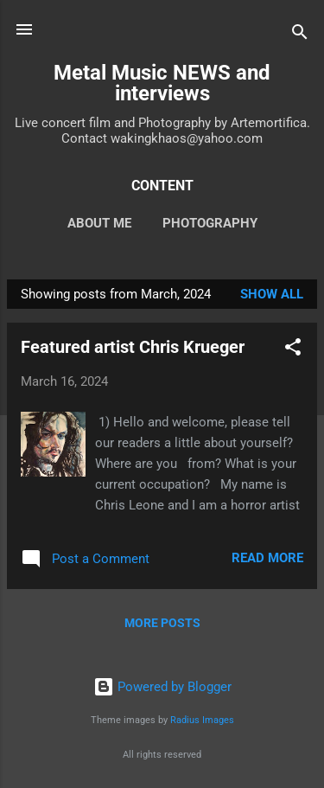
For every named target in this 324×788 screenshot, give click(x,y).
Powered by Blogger (162, 687)
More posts (162, 623)
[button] (293, 349)
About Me (99, 223)
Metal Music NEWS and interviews (162, 83)
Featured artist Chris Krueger (133, 346)
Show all (271, 294)
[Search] (299, 35)
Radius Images (202, 720)
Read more (267, 558)
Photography (209, 223)
